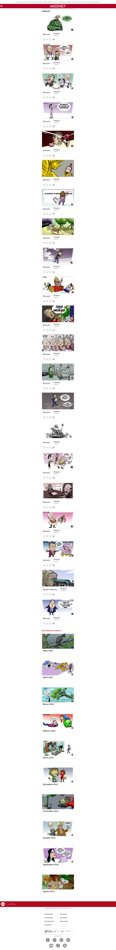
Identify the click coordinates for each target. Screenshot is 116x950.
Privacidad (63, 918)
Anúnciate (48, 925)
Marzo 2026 (48, 704)
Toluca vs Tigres (27, 2)
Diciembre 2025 (50, 784)
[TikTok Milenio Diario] (58, 946)
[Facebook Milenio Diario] (48, 940)
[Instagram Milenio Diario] (61, 940)
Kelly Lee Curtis (76, 2)
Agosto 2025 (48, 891)
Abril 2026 (48, 677)
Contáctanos (49, 918)
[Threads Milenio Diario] (68, 940)
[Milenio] (58, 6)
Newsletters (49, 914)
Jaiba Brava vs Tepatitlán (65, 2)
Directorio (63, 914)
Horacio (46, 34)
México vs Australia (37, 2)
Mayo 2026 (48, 650)
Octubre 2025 (49, 837)
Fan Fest (98, 2)
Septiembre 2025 (51, 864)
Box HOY (84, 2)
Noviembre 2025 (50, 811)
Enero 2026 (48, 757)
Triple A (45, 2)
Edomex (55, 2)
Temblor (50, 2)
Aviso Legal (64, 921)
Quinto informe (50, 589)
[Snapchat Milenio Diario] (65, 946)
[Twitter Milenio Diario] (55, 940)
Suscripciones (49, 921)
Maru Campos (91, 2)
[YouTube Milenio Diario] (51, 946)
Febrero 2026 (49, 730)
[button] (1, 6)
